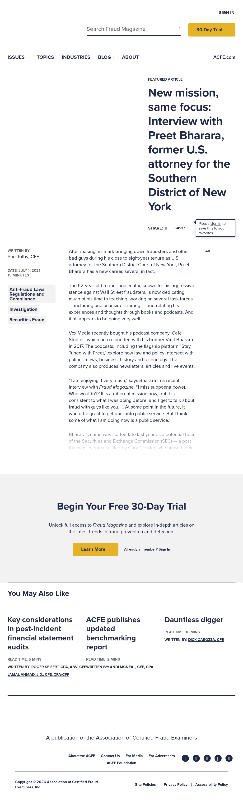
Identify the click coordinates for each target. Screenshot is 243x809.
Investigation (23, 309)
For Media (134, 756)
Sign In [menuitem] (226, 12)
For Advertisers (162, 756)
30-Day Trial (209, 30)
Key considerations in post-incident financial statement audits (41, 633)
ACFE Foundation (121, 763)
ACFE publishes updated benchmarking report (113, 633)
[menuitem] (18, 57)
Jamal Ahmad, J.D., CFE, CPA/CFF (38, 674)
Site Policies (145, 784)
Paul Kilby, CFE (23, 257)
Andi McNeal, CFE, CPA (131, 667)
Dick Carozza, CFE (206, 639)
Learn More (93, 549)
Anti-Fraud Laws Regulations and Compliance (27, 294)
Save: (181, 228)
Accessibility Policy (211, 784)
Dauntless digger (193, 619)
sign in (215, 223)
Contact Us (110, 756)
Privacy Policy (175, 784)
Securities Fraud (27, 320)
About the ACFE (81, 756)
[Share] (157, 228)
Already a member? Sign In (147, 549)
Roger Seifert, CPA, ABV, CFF (58, 667)
